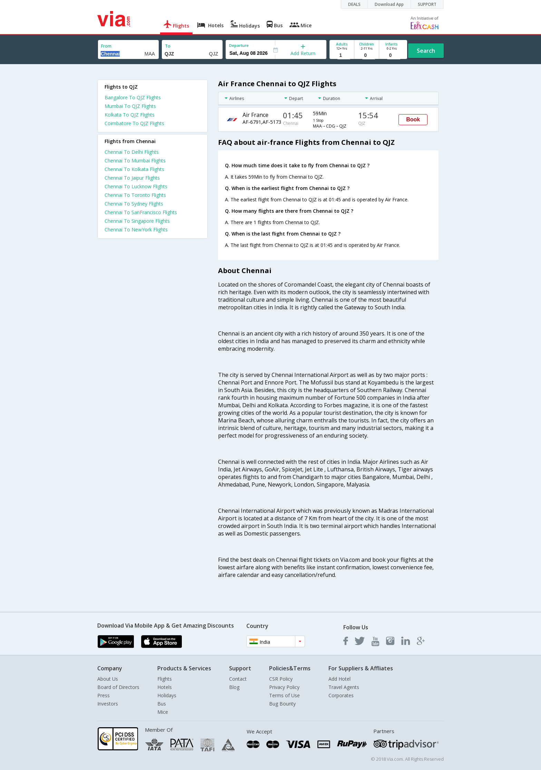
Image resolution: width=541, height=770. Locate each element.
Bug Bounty (282, 703)
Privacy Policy (284, 687)
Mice (162, 712)
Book (413, 119)
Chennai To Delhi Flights (132, 152)
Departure (239, 45)
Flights (164, 679)
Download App (389, 4)
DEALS (354, 4)
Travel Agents (343, 687)
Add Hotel (339, 679)
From (106, 46)
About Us (107, 679)
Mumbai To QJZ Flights (130, 106)
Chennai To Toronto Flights (135, 195)
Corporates (341, 695)
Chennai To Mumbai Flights (135, 160)
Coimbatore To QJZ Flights (134, 123)
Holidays (166, 695)
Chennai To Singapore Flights (137, 221)
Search (426, 50)
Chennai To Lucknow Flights (136, 186)
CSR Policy (281, 679)
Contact (238, 679)
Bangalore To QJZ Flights (133, 97)
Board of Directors (118, 687)
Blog (234, 687)
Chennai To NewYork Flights (136, 229)
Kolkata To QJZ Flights (130, 114)
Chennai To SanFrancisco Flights (141, 212)
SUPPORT (427, 4)
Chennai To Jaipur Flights (132, 177)
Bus (161, 703)
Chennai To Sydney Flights (134, 203)
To (167, 46)
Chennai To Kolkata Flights (134, 169)
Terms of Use (284, 695)
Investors (107, 703)
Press (103, 695)
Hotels (164, 687)
